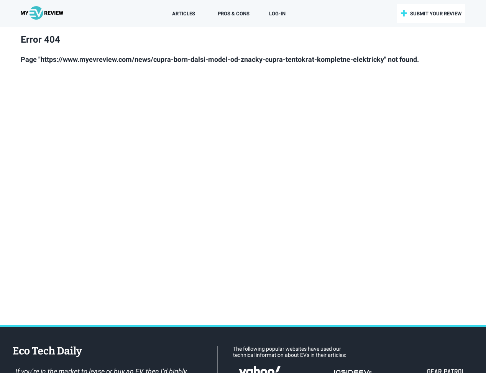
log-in (277, 14)
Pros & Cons (234, 14)
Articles (183, 14)
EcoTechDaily (47, 352)
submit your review (435, 14)
